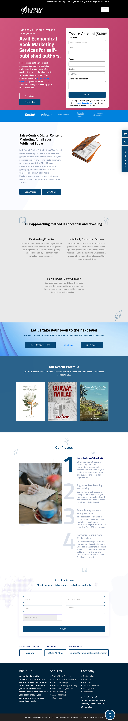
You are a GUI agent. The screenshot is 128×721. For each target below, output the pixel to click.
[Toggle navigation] (105, 9)
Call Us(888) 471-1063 (40, 345)
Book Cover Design (60, 682)
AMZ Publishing (59, 694)
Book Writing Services (61, 676)
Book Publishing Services (62, 688)
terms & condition (91, 685)
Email (71, 48)
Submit (87, 94)
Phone (71, 59)
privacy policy (88, 688)
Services (72, 69)
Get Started (30, 102)
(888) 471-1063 (55, 653)
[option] (33, 114)
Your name (73, 38)
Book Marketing (59, 691)
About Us (87, 679)
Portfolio (87, 682)
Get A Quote (30, 96)
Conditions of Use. (84, 103)
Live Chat (51, 191)
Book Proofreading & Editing (64, 685)
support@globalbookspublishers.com (88, 653)
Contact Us (88, 691)
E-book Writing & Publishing (64, 679)
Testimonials (88, 676)
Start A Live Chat (125, 159)
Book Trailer (57, 697)
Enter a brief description (78, 79)
